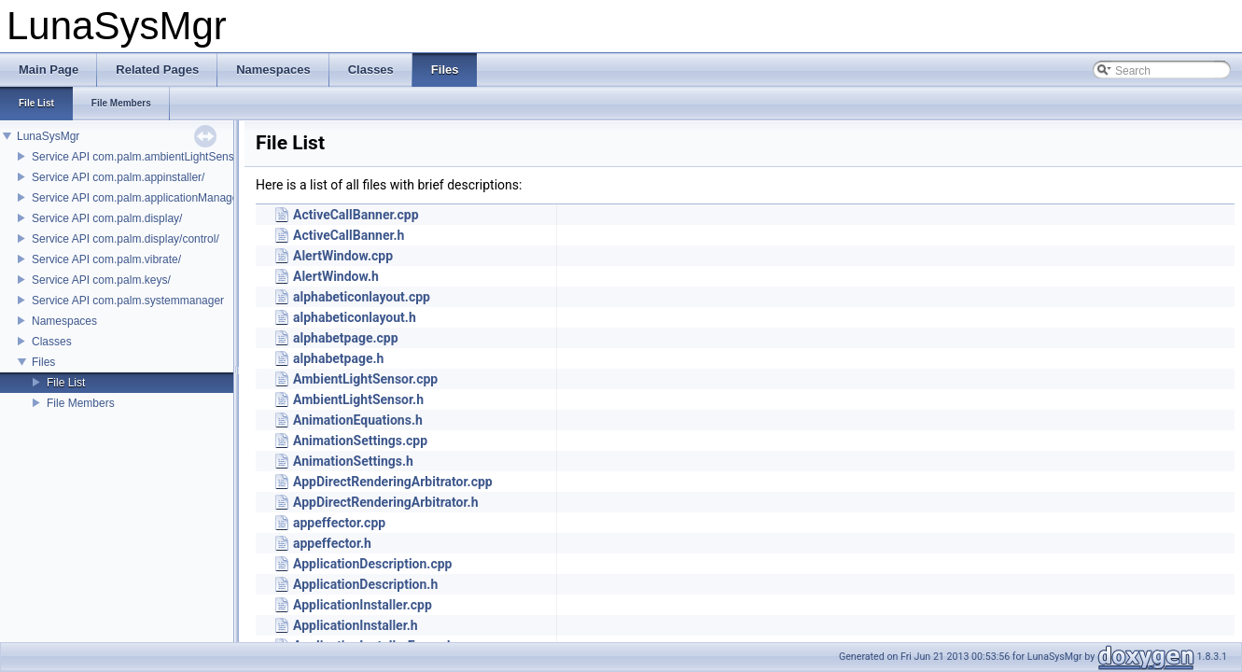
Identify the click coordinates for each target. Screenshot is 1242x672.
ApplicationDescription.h (365, 584)
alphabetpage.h (338, 358)
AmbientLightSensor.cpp (365, 378)
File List (66, 382)
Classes (52, 341)
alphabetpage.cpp (345, 337)
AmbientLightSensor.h (358, 399)
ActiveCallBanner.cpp (356, 214)
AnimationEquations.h (358, 420)
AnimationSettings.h (353, 461)
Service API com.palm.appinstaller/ (118, 177)
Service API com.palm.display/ (107, 218)
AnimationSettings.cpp (360, 440)
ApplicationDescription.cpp (372, 563)
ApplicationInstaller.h (355, 625)
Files (43, 362)
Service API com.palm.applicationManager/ (138, 197)
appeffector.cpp (339, 522)
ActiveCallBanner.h (348, 235)
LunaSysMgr (48, 136)
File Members (81, 403)
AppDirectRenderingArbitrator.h (385, 502)
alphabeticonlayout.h (354, 317)
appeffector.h (332, 543)
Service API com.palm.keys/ (101, 280)
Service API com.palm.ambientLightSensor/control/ (158, 156)
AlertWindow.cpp (343, 255)
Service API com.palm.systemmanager (128, 300)
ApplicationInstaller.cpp (362, 604)
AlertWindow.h (336, 276)
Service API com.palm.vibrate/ (106, 259)
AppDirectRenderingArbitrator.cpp (393, 481)
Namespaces (64, 321)
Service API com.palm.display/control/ (125, 238)
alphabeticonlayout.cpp (361, 296)
